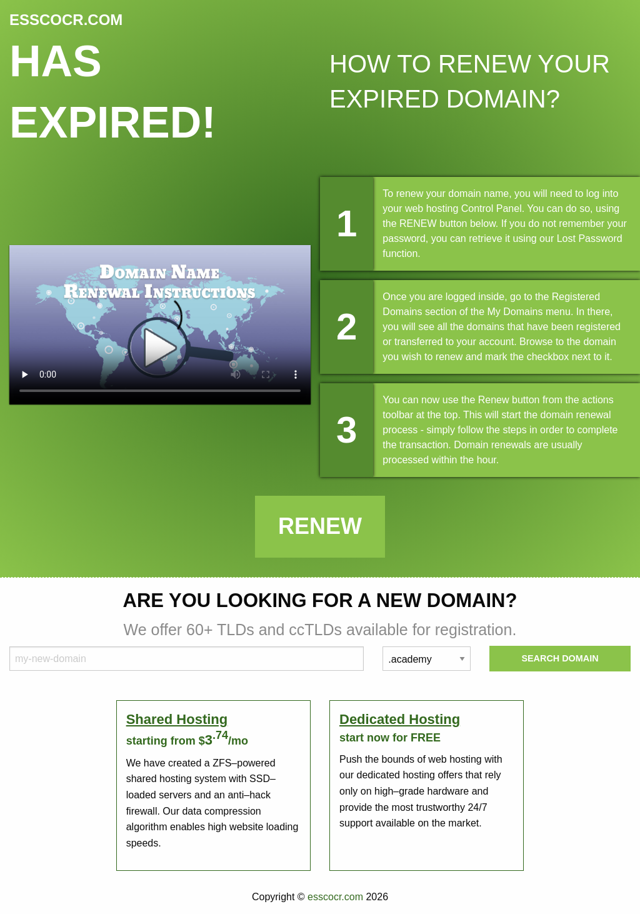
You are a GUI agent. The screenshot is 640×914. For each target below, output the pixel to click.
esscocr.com (335, 896)
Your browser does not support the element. (160, 324)
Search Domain (559, 658)
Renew (320, 526)
